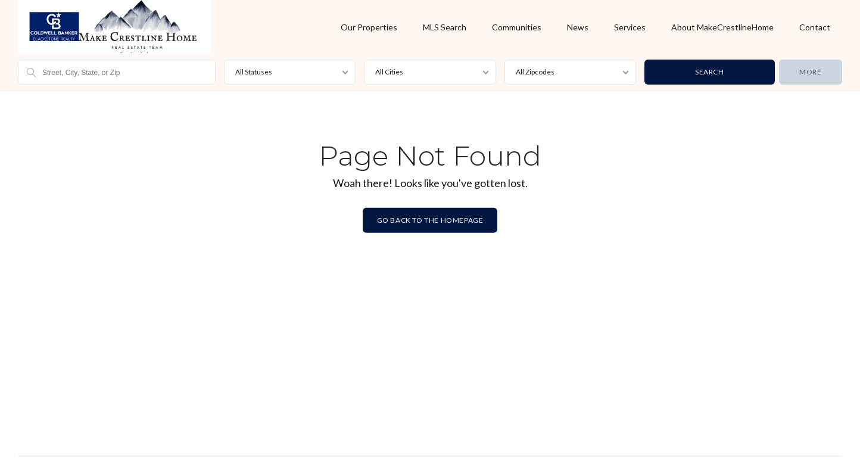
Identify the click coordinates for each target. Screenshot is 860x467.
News (577, 27)
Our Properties (369, 27)
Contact (814, 27)
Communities (516, 27)
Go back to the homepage (430, 220)
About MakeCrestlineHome (722, 27)
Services (630, 27)
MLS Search (444, 27)
